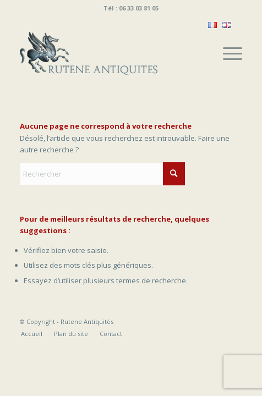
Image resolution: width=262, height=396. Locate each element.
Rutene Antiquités (87, 321)
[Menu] (227, 53)
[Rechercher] (102, 173)
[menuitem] (227, 53)
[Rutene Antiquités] (109, 53)
